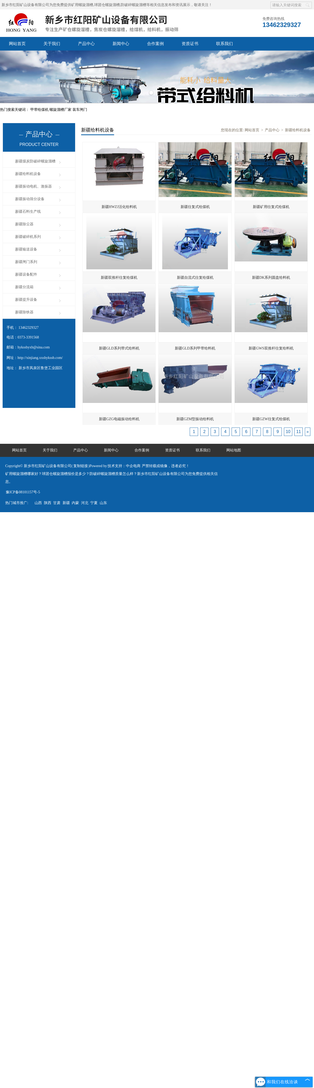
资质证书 (190, 43)
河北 (84, 503)
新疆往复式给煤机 (195, 207)
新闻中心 (121, 43)
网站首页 (17, 43)
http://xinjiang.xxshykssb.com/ (40, 358)
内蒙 (75, 503)
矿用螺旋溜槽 (82, 5)
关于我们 (51, 43)
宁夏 (94, 503)
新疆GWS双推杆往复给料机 (271, 348)
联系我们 (224, 43)
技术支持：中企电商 (124, 466)
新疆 (66, 503)
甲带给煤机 (40, 110)
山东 (103, 503)
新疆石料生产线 (28, 212)
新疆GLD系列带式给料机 (119, 348)
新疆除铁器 (24, 312)
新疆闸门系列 (26, 262)
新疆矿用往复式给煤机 (271, 207)
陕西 (47, 503)
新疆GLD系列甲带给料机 (195, 348)
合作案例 (155, 43)
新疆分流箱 (24, 287)
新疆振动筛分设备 (29, 199)
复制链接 (80, 466)
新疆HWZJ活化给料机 (119, 207)
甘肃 (56, 503)
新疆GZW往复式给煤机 (271, 419)
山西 (38, 503)
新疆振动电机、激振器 (33, 186)
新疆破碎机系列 (28, 237)
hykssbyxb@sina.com (34, 347)
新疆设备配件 (26, 274)
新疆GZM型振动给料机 (195, 419)
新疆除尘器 (24, 224)
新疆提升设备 (26, 300)
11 (298, 431)
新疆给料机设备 (28, 174)
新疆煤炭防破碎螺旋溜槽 (35, 161)
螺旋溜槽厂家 (60, 110)
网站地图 (233, 450)
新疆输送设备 (26, 249)
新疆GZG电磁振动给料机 (119, 419)
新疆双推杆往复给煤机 (119, 278)
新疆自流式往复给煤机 (195, 278)
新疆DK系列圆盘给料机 (271, 278)
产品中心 (86, 43)
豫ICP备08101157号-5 (23, 492)
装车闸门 (79, 110)
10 (288, 431)
